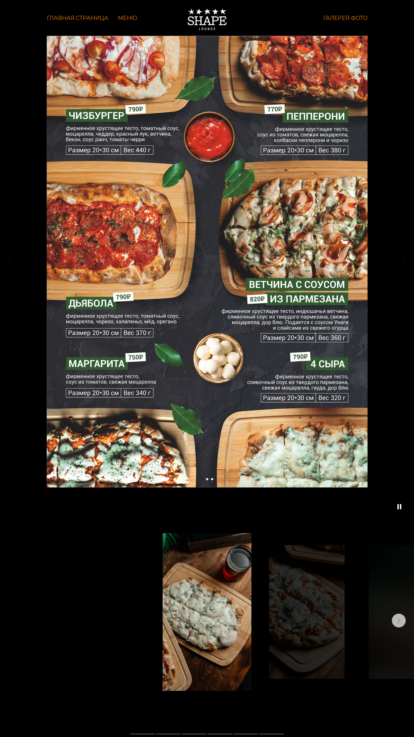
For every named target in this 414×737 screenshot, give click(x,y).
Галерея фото (345, 18)
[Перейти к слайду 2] (207, 479)
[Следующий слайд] (403, 261)
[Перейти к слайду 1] (202, 479)
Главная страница (77, 18)
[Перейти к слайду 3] (212, 479)
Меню (127, 18)
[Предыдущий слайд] (10, 261)
